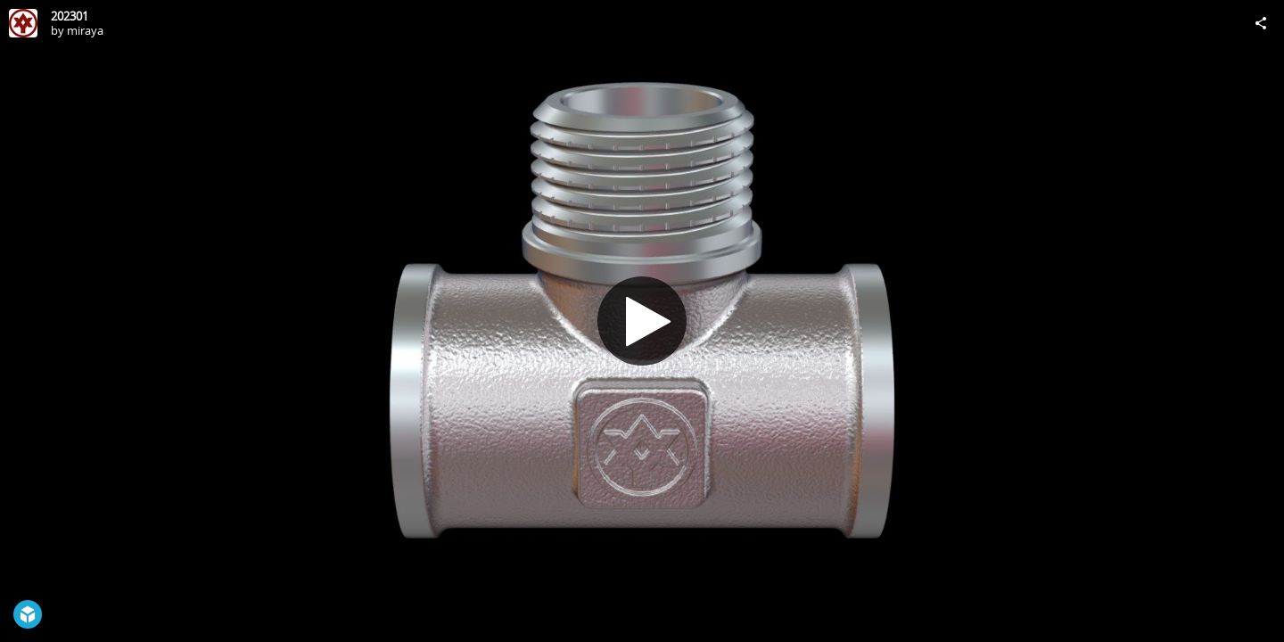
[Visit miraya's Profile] (23, 23)
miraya (85, 30)
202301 (69, 16)
